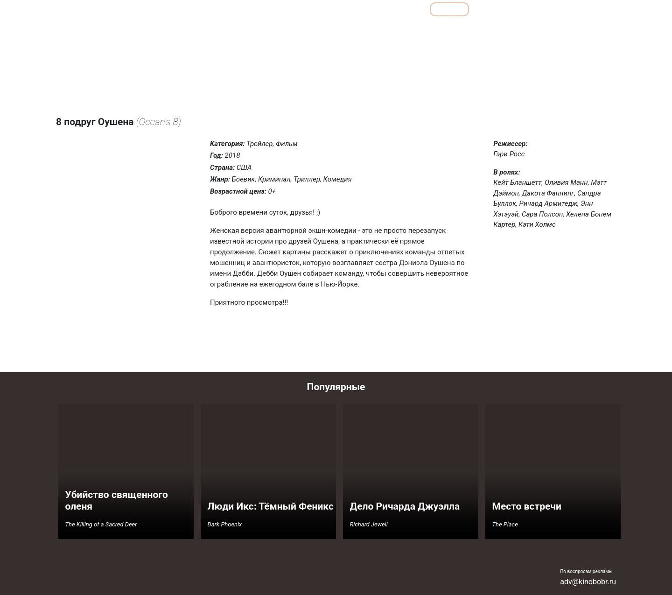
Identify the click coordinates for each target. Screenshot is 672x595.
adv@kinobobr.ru (588, 581)
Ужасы (555, 30)
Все (407, 9)
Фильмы (450, 9)
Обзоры (314, 9)
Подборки (364, 9)
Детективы (360, 30)
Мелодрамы (475, 30)
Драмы (398, 30)
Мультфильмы (506, 9)
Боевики (321, 30)
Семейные (518, 30)
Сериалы (565, 9)
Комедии (434, 30)
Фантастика (594, 30)
